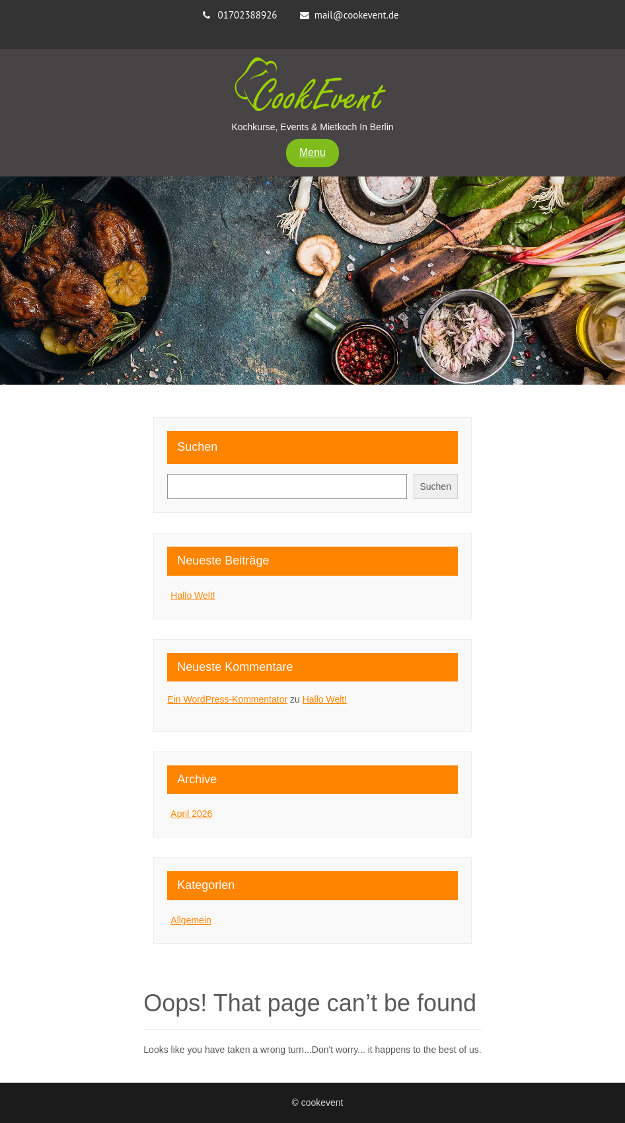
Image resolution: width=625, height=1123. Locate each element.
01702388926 (247, 15)
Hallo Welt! (192, 595)
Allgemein (190, 920)
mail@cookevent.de (356, 15)
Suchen (197, 446)
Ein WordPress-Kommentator (227, 699)
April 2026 (191, 813)
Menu (312, 152)
